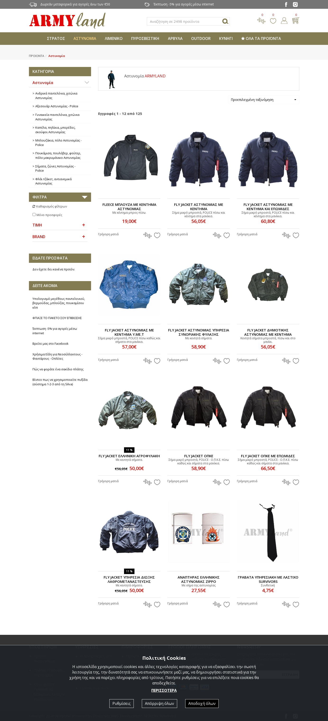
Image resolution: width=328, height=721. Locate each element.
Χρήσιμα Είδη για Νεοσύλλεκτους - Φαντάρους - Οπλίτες (57, 356)
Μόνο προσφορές (49, 215)
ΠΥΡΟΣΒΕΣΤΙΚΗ (145, 38)
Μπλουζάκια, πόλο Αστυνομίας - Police (58, 142)
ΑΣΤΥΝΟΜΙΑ (85, 38)
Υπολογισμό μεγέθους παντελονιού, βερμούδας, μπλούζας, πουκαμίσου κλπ (58, 303)
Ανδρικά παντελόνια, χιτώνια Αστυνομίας (56, 95)
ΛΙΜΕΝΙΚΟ (114, 38)
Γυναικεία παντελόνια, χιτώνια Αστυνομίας (57, 117)
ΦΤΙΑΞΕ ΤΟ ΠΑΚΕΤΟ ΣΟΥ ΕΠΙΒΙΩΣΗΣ (57, 318)
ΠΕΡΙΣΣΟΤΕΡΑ (164, 690)
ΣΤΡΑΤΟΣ (56, 38)
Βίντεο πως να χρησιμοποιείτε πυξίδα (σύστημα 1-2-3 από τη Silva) (60, 381)
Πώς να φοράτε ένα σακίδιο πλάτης (57, 369)
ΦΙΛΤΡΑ (39, 197)
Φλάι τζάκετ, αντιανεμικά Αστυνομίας (53, 181)
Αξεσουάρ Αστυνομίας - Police (56, 106)
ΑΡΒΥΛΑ (175, 38)
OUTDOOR (201, 38)
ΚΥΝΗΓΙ (226, 38)
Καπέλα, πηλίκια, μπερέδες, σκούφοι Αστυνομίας (55, 129)
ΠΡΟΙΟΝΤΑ (36, 56)
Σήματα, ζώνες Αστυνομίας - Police (55, 168)
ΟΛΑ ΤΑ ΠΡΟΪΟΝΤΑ (261, 38)
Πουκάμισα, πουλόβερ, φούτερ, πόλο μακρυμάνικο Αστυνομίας (58, 155)
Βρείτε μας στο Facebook (50, 343)
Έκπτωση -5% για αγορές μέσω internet (54, 330)
